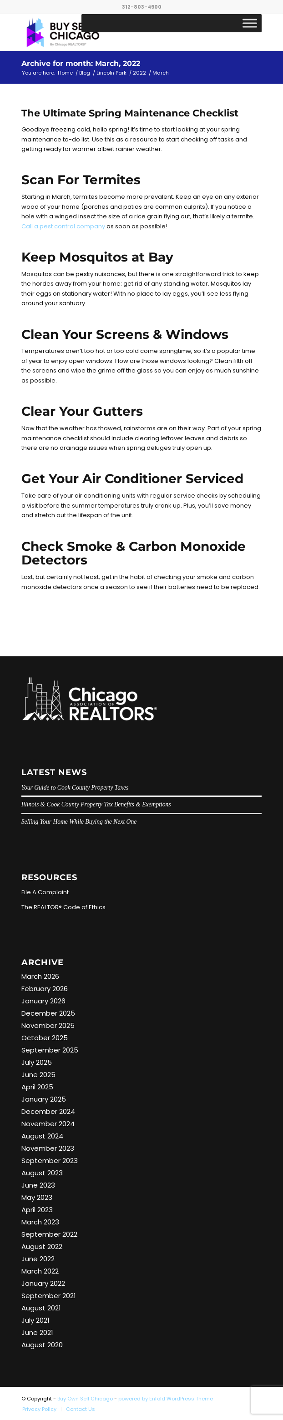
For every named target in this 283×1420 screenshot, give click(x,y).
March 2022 (40, 1271)
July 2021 (35, 1320)
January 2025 (43, 1099)
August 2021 (41, 1308)
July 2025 (36, 1062)
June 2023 (38, 1185)
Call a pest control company (63, 226)
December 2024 (48, 1111)
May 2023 (36, 1197)
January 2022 (43, 1283)
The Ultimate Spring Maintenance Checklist (129, 113)
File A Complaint (45, 892)
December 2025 (48, 1013)
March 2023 (40, 1222)
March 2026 (40, 976)
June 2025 (38, 1074)
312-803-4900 (142, 6)
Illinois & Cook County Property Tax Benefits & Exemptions (96, 804)
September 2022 (49, 1234)
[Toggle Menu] (250, 23)
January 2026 (43, 1001)
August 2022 (41, 1246)
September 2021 (48, 1295)
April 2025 (37, 1087)
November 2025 (48, 1025)
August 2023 (42, 1173)
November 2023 (47, 1148)
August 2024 (42, 1136)
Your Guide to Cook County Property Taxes (75, 787)
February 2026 (44, 988)
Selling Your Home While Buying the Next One (79, 821)
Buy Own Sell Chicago (85, 1398)
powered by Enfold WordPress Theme (165, 1398)
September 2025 (49, 1050)
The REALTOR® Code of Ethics (63, 907)
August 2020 (42, 1345)
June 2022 (38, 1259)
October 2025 (44, 1037)
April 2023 (37, 1209)
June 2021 (37, 1332)
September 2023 (49, 1160)
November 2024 (48, 1123)
